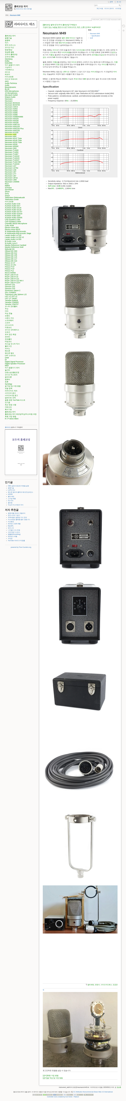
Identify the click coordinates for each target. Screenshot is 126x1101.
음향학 (7, 40)
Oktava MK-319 (11, 261)
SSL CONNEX (10, 292)
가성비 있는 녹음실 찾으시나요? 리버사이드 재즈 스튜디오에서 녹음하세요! (72, 27)
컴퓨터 (7, 379)
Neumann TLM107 (12, 160)
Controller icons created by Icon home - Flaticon (63, 1097)
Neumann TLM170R (13, 162)
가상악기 (8, 67)
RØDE (7, 186)
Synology (8, 384)
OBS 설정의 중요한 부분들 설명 (18, 486)
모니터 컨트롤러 (11, 306)
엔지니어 (11, 528)
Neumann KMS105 (12, 131)
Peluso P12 (9, 271)
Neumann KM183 (12, 119)
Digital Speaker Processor (15, 364)
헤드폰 (7, 351)
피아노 (7, 348)
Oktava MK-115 (11, 257)
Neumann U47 (10, 166)
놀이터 (7, 370)
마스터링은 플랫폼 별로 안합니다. (19, 519)
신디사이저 (9, 325)
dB (54, 57)
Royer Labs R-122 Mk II (14, 281)
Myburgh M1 (10, 249)
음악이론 (8, 377)
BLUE (7, 89)
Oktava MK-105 (11, 255)
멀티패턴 (91, 985)
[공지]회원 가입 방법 (50, 1075)
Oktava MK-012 (11, 253)
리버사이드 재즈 (11, 391)
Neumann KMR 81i (12, 125)
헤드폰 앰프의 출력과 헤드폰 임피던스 (20, 492)
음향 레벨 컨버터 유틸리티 (16, 513)
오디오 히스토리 (11, 375)
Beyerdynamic (10, 87)
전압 (92, 50)
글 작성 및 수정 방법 (13, 386)
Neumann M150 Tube (13, 142)
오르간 (7, 332)
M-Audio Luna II (11, 243)
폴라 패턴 (11, 496)
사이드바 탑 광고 (11, 395)
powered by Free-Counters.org (21, 547)
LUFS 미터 (11, 490)
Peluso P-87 (9, 269)
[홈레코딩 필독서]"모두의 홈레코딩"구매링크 (60, 25)
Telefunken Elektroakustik (15, 198)
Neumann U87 (10, 176)
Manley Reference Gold (14, 247)
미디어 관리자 (109, 8)
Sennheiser (9, 190)
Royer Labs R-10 (11, 275)
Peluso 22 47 (10, 263)
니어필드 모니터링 (14, 530)
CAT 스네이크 (10, 355)
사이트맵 (118, 8)
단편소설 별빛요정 (12, 372)
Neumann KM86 (11, 115)
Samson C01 (10, 285)
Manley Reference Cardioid (15, 245)
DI (6, 360)
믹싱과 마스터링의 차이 (16, 505)
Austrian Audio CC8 (12, 204)
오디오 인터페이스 (12, 330)
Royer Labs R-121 (12, 279)
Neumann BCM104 (12, 103)
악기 (6, 43)
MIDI (7, 366)
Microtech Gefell (11, 95)
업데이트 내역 (10, 398)
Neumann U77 (10, 174)
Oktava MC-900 (11, 251)
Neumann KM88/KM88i (14, 117)
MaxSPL (11, 526)
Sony (7, 194)
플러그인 (8, 346)
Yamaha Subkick (11, 300)
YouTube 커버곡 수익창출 (16, 540)
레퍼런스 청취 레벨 (14, 524)
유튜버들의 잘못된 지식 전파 (17, 517)
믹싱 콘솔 (8, 313)
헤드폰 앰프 (9, 353)
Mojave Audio (10, 97)
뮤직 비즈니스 (10, 45)
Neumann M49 (15, 15)
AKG (7, 81)
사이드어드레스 (106, 985)
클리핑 (10, 503)
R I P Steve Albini (11, 419)
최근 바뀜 (100, 8)
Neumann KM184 (12, 121)
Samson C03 (10, 289)
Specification (95, 36)
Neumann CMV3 (11, 107)
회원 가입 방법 (10, 416)
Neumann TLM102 (12, 156)
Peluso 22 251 (10, 265)
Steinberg (8, 59)
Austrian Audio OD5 (12, 216)
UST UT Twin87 (11, 298)
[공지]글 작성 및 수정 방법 (53, 1078)
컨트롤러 (8, 339)
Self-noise (52, 186)
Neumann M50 (10, 136)
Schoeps (8, 188)
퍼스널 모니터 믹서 (12, 344)
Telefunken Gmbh (12, 199)
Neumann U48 (10, 170)
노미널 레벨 (12, 498)
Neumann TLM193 (12, 164)
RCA (7, 184)
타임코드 (8, 341)
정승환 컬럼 (9, 52)
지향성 (51, 55)
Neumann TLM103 (12, 158)
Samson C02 (10, 287)
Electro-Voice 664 (12, 227)
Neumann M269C (12, 146)
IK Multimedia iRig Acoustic (15, 231)
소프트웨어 (9, 320)
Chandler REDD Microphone (16, 223)
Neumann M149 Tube (13, 140)
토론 (6, 382)
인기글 (7, 402)
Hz (67, 79)
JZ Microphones (11, 93)
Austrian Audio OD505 (13, 218)
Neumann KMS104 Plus (14, 129)
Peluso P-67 (9, 267)
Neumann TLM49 (11, 150)
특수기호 (8, 409)
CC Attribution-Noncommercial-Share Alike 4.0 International (93, 1092)
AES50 (10, 494)
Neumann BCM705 (12, 105)
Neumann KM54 (11, 109)
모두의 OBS (9, 57)
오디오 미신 (9, 47)
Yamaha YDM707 (12, 304)
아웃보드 (8, 327)
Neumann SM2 (11, 148)
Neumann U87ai (11, 178)
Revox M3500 (10, 273)
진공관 (115, 985)
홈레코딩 (8, 427)
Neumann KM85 (11, 113)
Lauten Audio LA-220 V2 (14, 237)
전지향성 (95, 55)
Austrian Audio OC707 (13, 212)
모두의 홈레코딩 (11, 54)
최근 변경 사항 (10, 405)
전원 (58, 64)
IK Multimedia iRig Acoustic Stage (18, 233)
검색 (120, 5)
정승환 (119, 1087)
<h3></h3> (80, 957)
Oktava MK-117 (11, 259)
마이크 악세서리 (11, 79)
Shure (7, 192)
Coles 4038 (9, 225)
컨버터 (7, 337)
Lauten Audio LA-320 (13, 239)
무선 (6, 309)
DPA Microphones (12, 91)
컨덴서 (97, 985)
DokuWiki (8, 63)
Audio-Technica (11, 83)
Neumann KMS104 (12, 127)
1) (98, 90)
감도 (113, 52)
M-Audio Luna (10, 241)
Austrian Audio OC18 (13, 210)
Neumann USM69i (12, 182)
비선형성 (11, 521)
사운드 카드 (9, 318)
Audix (7, 85)
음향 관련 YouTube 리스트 (15, 400)
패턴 (67, 38)
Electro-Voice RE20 (12, 229)
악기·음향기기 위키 (12, 65)
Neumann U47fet (11, 168)
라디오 (7, 72)
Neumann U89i (11, 180)
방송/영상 (8, 50)
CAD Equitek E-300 (12, 220)
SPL (52, 188)
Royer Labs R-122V (12, 283)
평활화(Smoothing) (14, 534)
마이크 (72, 38)
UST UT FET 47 (11, 296)
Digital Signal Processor (14, 362)
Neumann (9, 99)
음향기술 (8, 38)
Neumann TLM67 (11, 154)
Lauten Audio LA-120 (13, 235)
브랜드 (7, 316)
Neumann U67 (10, 172)
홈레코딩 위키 (10, 36)
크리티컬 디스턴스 (14, 532)
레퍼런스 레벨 (12, 536)
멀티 (63, 38)
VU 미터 (10, 501)
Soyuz (7, 196)
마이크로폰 (9, 77)
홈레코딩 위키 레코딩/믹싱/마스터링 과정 (21, 414)
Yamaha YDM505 (12, 302)
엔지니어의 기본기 (14, 515)
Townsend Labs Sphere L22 (16, 294)
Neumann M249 (11, 144)
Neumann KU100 (11, 132)
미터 (6, 311)
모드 (52, 52)
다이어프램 (80, 50)
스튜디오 (65, 72)
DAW (7, 358)
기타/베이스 (9, 70)
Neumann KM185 (12, 123)
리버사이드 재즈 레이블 (24, 9)
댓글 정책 (8, 388)
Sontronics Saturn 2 (12, 290)
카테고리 (8, 407)
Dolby (7, 61)
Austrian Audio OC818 (13, 214)
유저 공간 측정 (10, 334)
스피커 (7, 323)
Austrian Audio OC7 (12, 206)
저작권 (10, 538)
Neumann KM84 (11, 111)
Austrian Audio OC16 (13, 208)
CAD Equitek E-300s (13, 222)
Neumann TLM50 (11, 152)
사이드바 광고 (10, 393)
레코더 (7, 74)
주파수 (76, 79)
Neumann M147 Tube (13, 138)
